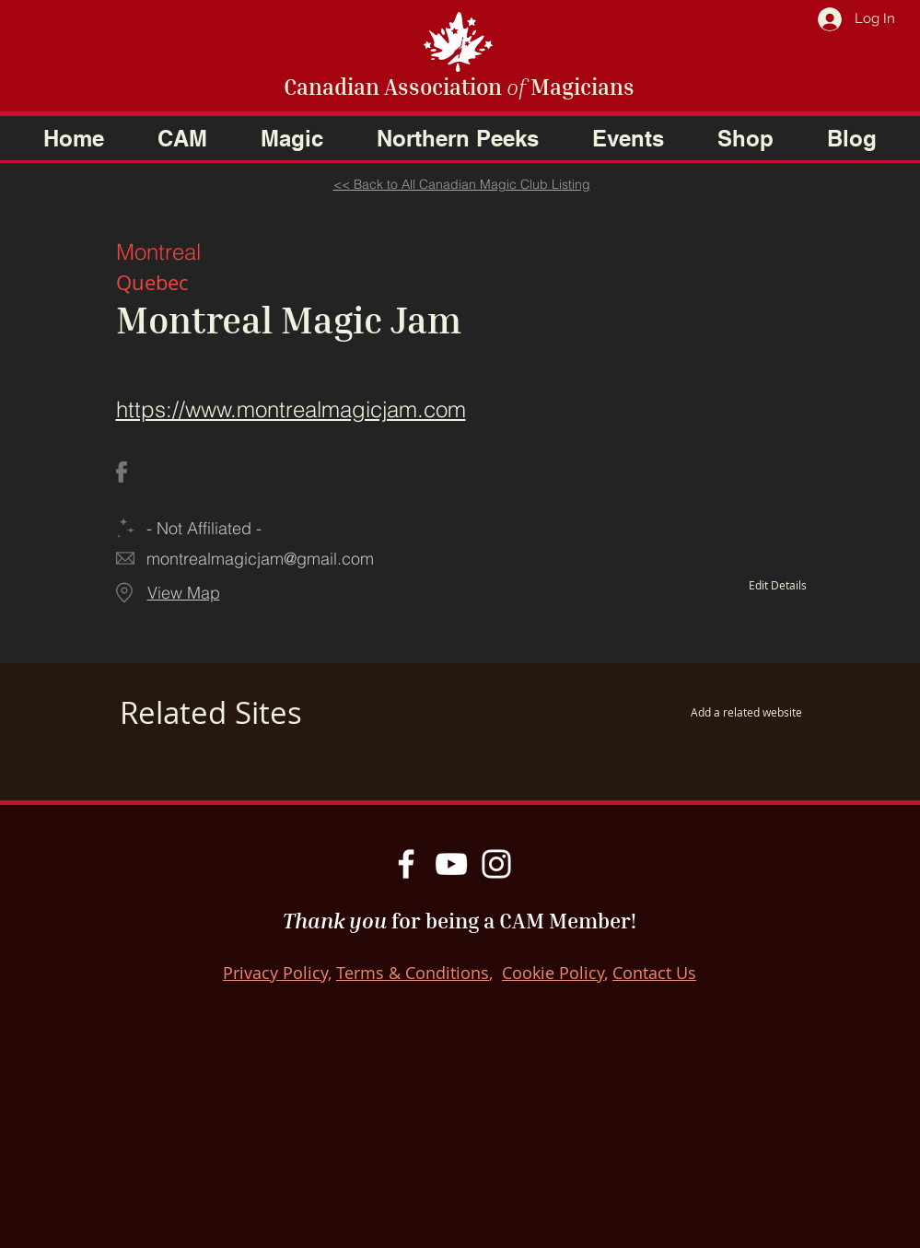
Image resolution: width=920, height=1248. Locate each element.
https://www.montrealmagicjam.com (291, 409)
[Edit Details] (752, 585)
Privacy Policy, (277, 973)
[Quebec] (323, 283)
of (516, 86)
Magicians (580, 86)
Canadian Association (395, 86)
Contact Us (654, 973)
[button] (182, 138)
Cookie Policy (553, 973)
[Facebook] (406, 864)
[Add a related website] (717, 712)
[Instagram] (496, 864)
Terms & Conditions (412, 973)
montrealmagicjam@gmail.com (260, 558)
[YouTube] (451, 864)
